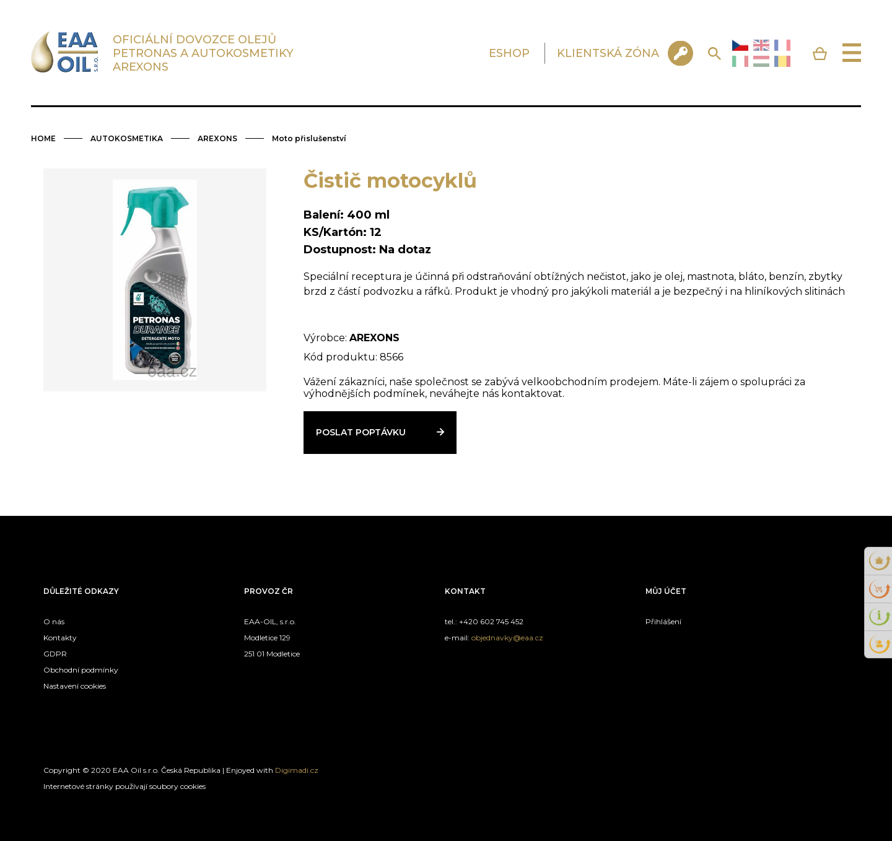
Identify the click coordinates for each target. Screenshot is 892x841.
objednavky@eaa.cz (507, 637)
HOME (43, 138)
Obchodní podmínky (80, 669)
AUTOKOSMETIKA (126, 138)
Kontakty (60, 637)
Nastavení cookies (74, 686)
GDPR (55, 653)
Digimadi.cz (296, 770)
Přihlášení (663, 621)
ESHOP (509, 53)
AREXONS (217, 138)
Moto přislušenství (309, 138)
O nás (53, 621)
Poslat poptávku (361, 432)
